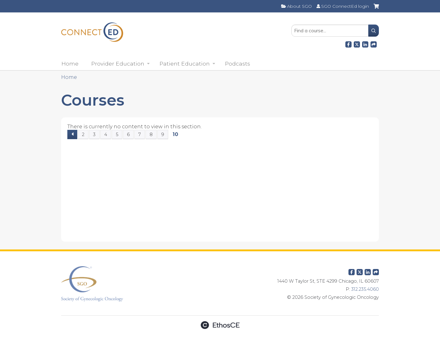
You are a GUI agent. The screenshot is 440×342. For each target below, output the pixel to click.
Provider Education (117, 63)
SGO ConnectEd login (345, 6)
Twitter (360, 270)
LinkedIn (365, 43)
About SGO (299, 6)
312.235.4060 (365, 289)
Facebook (348, 43)
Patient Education (184, 63)
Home (70, 63)
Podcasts (237, 63)
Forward (373, 43)
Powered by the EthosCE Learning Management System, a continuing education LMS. (220, 325)
